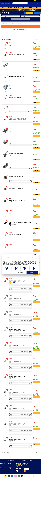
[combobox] (11, 16)
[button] (3, 47)
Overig (37, 7)
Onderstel (10, 7)
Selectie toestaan (20, 272)
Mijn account (1, 518)
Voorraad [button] (3, 76)
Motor (3, 7)
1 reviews (24, 290)
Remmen (30, 7)
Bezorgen (1, 515)
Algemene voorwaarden (11, 514)
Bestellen (1, 513)
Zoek (36, 13)
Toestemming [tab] (8, 257)
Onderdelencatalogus (4, 23)
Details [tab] (20, 257)
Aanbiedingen (36, 59)
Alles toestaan (32, 272)
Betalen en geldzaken (2, 514)
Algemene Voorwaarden (23, 521)
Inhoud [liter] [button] (4, 66)
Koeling (23, 7)
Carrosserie (16, 7)
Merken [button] (3, 38)
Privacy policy (10, 515)
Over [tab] (32, 257)
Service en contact (10, 513)
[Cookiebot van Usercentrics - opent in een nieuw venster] (34, 255)
